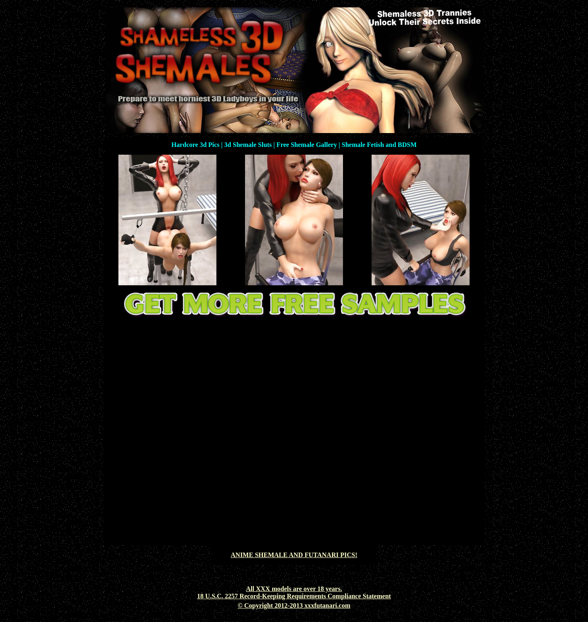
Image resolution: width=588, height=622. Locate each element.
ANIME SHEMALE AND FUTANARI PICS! (294, 554)
